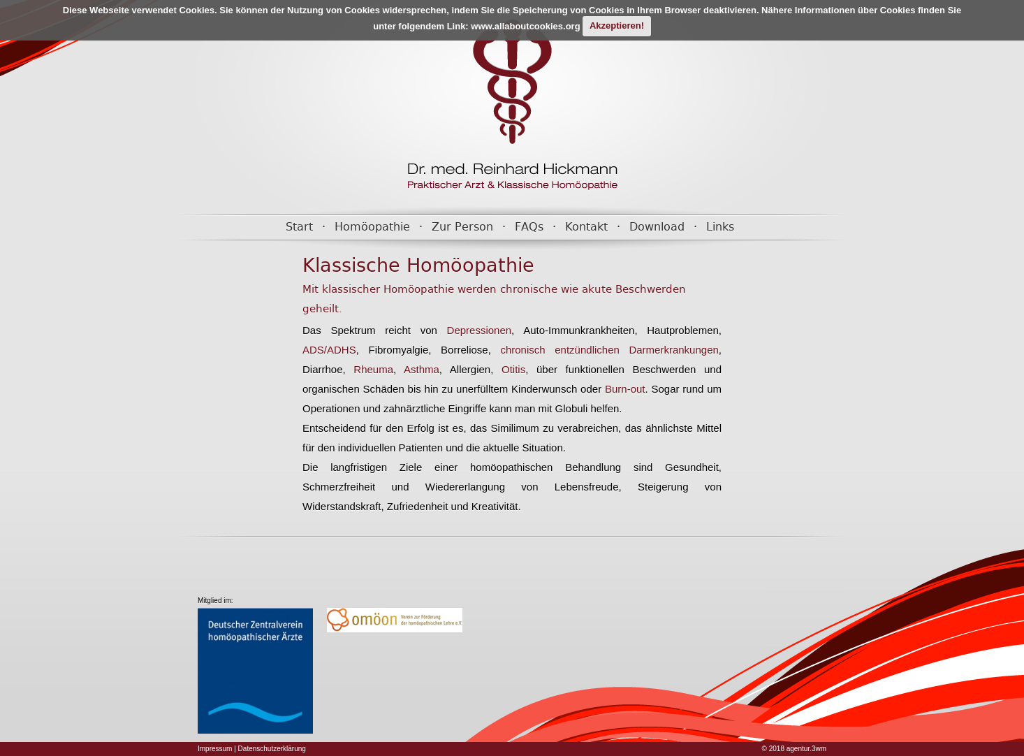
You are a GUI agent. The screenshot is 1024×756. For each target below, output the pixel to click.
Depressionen (474, 330)
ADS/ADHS (329, 350)
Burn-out (625, 389)
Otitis (509, 369)
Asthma (417, 369)
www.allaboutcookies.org (525, 25)
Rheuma (369, 369)
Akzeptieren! (617, 25)
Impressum (215, 749)
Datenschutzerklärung (272, 749)
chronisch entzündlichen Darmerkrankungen (609, 350)
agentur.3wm (806, 749)
